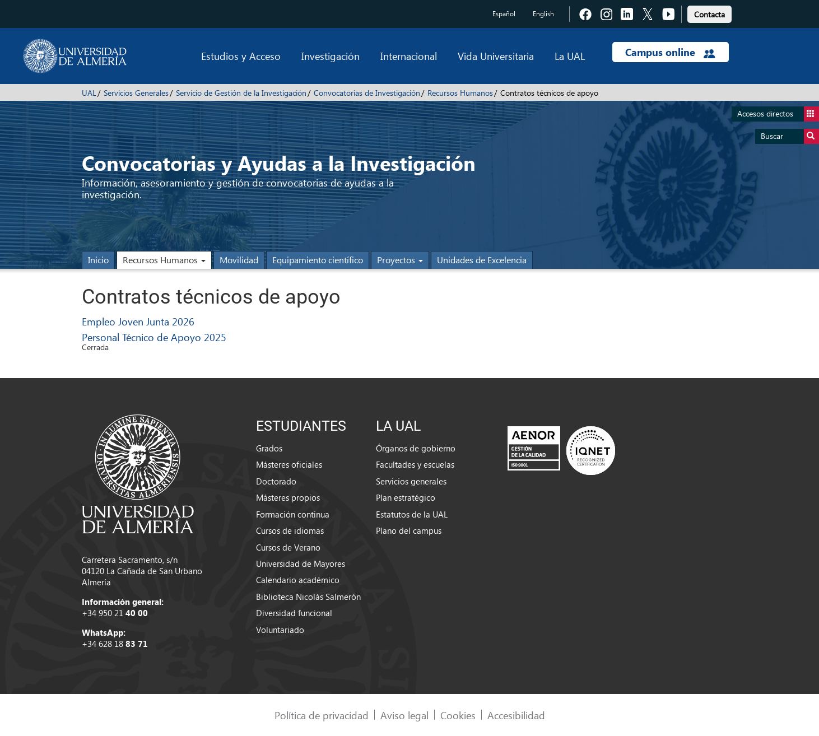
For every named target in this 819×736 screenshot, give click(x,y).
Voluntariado (280, 629)
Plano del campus (408, 530)
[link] (709, 13)
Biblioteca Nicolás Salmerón (308, 596)
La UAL (570, 56)
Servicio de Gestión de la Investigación (241, 92)
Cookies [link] (458, 715)
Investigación (330, 56)
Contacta (709, 14)
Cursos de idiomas (290, 530)
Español (503, 14)
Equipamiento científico (317, 259)
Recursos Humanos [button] (164, 259)
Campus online (670, 52)
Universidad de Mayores (300, 563)
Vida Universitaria (496, 56)
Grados (269, 448)
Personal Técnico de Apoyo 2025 (154, 337)
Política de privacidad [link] (321, 715)
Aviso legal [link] (404, 715)
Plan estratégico (405, 497)
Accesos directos (778, 114)
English (543, 14)
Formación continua (292, 514)
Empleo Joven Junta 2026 (138, 321)
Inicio (98, 259)
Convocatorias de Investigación (367, 92)
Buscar (790, 136)
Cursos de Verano (288, 547)
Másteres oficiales (289, 464)
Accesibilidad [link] (516, 715)
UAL (89, 92)
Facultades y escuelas (415, 464)
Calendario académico (297, 579)
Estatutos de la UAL (412, 514)
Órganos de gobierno (415, 448)
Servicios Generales (136, 92)
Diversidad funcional (294, 612)
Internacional (408, 56)
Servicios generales (411, 481)
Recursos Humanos (460, 92)
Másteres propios (288, 497)
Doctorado (276, 481)
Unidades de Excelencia (482, 259)
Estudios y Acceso (241, 56)
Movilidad (239, 259)
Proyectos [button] (400, 259)
